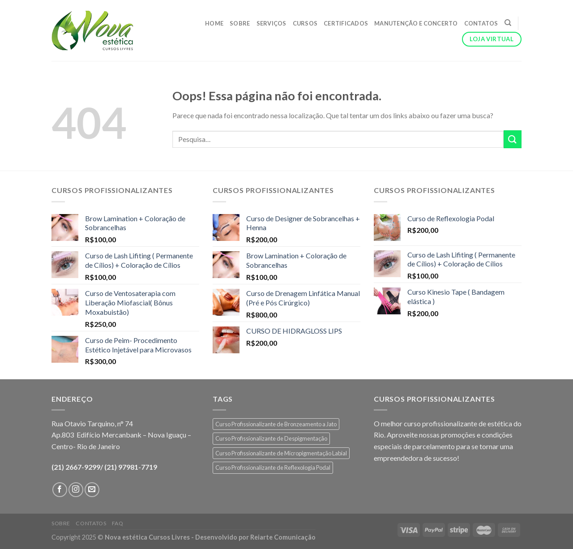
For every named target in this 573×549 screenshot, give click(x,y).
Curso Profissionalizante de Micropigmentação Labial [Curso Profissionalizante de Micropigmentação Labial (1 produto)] (281, 453)
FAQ (118, 523)
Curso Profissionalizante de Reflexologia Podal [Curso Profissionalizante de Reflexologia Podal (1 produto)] (272, 467)
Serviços (271, 23)
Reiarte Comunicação (283, 537)
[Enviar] (513, 139)
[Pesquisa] (508, 22)
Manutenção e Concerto (416, 23)
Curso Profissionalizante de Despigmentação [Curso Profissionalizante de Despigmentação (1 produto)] (271, 438)
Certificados (346, 23)
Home (214, 23)
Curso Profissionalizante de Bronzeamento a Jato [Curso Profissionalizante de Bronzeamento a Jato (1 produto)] (276, 424)
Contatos (481, 23)
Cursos (305, 23)
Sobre (240, 23)
